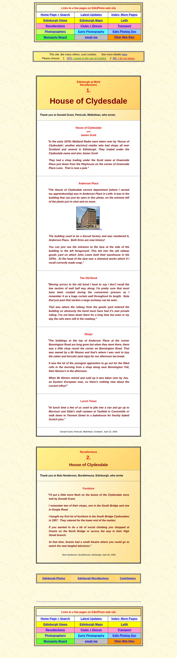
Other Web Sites (124, 37)
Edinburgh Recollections (93, 578)
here (124, 54)
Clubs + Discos (91, 26)
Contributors (128, 578)
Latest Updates (91, 14)
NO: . (124, 58)
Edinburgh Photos (54, 578)
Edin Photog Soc (124, 31)
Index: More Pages (124, 14)
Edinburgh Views (55, 20)
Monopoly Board (55, 37)
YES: (86, 58)
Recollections (55, 26)
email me (91, 37)
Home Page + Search (55, 14)
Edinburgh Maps (91, 20)
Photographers (55, 31)
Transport (124, 26)
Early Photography (91, 31)
